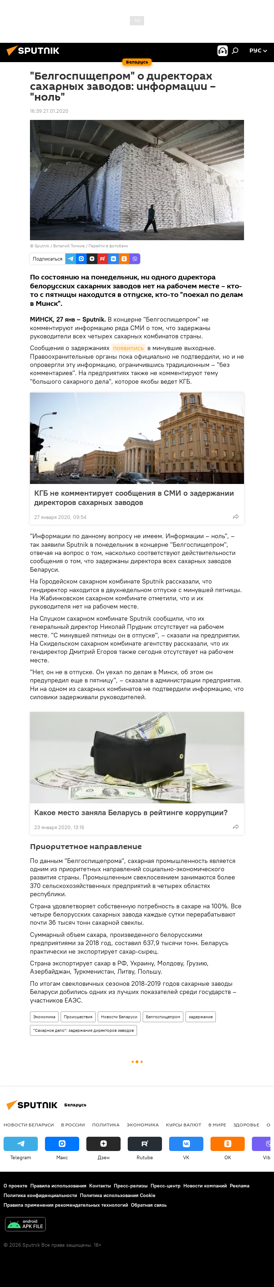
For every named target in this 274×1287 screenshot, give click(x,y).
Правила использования (58, 1185)
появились (128, 348)
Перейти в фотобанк (108, 245)
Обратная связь (149, 1205)
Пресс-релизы (131, 1185)
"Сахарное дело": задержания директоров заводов (83, 1030)
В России (73, 1124)
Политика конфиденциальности (40, 1195)
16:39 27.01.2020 (49, 111)
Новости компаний (205, 1185)
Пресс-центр (166, 1185)
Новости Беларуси (119, 1016)
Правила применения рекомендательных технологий (66, 1205)
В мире (217, 1124)
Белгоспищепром (163, 1016)
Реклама (239, 1185)
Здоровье (246, 1124)
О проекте (15, 1185)
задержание (201, 1016)
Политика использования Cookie (118, 1195)
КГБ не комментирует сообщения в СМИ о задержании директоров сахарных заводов (134, 497)
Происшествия (78, 1016)
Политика (106, 1124)
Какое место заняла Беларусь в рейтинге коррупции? (131, 812)
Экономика (44, 1016)
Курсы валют (183, 1124)
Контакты (100, 1185)
